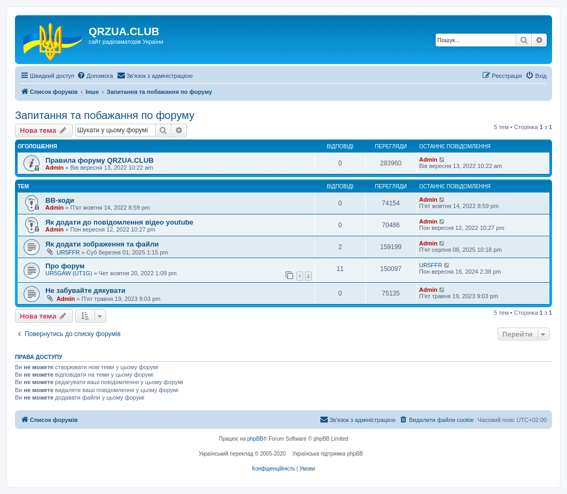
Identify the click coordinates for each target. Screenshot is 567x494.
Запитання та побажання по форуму (104, 115)
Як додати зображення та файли (102, 244)
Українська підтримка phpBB (328, 454)
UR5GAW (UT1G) (68, 273)
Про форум (64, 266)
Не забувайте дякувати (85, 290)
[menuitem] (95, 75)
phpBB (255, 439)
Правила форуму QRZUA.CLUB (99, 160)
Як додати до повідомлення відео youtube (119, 222)
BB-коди (59, 200)
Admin (54, 167)
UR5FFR (68, 252)
